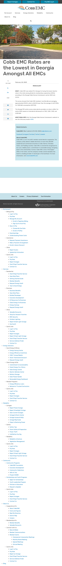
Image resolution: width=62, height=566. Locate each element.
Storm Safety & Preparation (18, 429)
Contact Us (13, 266)
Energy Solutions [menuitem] (28, 13)
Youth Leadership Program (18, 482)
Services (5, 269)
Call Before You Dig (15, 434)
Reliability (6, 403)
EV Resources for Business (18, 300)
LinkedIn (42, 134)
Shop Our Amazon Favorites (18, 314)
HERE (32, 119)
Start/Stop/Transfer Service (18, 264)
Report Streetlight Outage (18, 410)
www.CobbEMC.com (32, 155)
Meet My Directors (15, 513)
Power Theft (13, 432)
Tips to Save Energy (16, 286)
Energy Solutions (8, 345)
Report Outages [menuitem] (13, 2)
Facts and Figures (15, 511)
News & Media (14, 530)
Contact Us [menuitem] (31, 2)
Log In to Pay (14, 214)
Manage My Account (16, 219)
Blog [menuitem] (14, 17)
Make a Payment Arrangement (19, 242)
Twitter (37, 134)
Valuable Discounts (15, 312)
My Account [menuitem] (8, 13)
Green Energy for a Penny (17, 367)
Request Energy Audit (16, 283)
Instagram (26, 134)
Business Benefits (15, 290)
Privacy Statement (32, 196)
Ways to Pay (13, 226)
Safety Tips (13, 427)
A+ (8, 92)
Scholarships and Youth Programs (16, 477)
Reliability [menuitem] (40, 13)
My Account (6, 209)
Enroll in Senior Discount (17, 245)
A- (8, 88)
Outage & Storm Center (17, 415)
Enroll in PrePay (17, 231)
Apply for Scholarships (16, 479)
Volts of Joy (13, 472)
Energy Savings (14, 305)
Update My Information (17, 252)
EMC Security (14, 317)
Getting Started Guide (16, 278)
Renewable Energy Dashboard (19, 379)
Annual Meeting (18, 544)
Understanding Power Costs (18, 235)
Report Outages (14, 262)
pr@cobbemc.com (47, 131)
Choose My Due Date (19, 228)
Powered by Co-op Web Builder (45, 201)
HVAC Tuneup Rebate (16, 355)
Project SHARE (14, 475)
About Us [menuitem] (7, 17)
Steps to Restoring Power (17, 422)
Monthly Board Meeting (20, 539)
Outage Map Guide (15, 420)
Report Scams (14, 250)
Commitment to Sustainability (19, 365)
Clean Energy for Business (18, 302)
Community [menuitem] (49, 13)
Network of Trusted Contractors (19, 386)
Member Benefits (15, 281)
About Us (14, 196)
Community (6, 460)
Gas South (13, 324)
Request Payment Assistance (19, 240)
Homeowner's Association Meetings (23, 537)
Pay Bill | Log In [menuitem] (49, 2)
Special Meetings (18, 542)
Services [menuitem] (17, 13)
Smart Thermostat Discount (18, 357)
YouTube (31, 134)
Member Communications (17, 532)
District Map (13, 515)
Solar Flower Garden (16, 377)
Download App (14, 233)
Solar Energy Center (16, 369)
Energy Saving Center (16, 350)
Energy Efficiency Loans (17, 384)
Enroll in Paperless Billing (20, 221)
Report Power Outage (16, 408)
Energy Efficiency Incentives (18, 353)
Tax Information (46, 196)
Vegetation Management (17, 441)
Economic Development (17, 298)
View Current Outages (16, 412)
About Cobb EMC (15, 508)
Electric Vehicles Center (17, 372)
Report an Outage (15, 554)
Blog (4, 563)
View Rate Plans (14, 276)
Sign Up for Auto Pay (19, 223)
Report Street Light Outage (18, 322)
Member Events (14, 535)
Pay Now (12, 216)
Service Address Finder (17, 341)
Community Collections (17, 470)
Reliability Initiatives (16, 439)
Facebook (19, 134)
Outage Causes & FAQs (17, 417)
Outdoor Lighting (15, 319)
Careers (22, 196)
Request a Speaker (15, 487)
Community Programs (13, 463)
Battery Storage (15, 374)
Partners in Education (16, 484)
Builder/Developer (15, 295)
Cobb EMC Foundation (16, 465)
